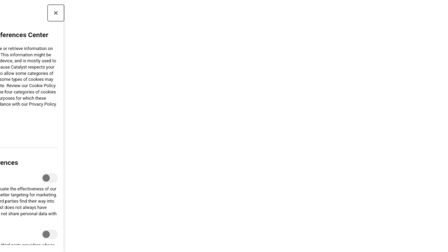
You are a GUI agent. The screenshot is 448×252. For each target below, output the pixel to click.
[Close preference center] (36, 13)
